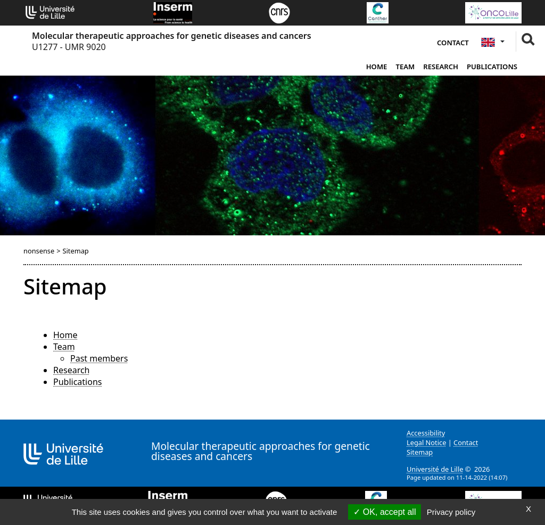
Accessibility (426, 433)
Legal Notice (426, 442)
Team (405, 66)
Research (440, 66)
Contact (453, 42)
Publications (492, 66)
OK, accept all (384, 511)
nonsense (38, 251)
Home (376, 66)
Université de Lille (435, 469)
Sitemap (420, 452)
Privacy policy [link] (451, 511)
